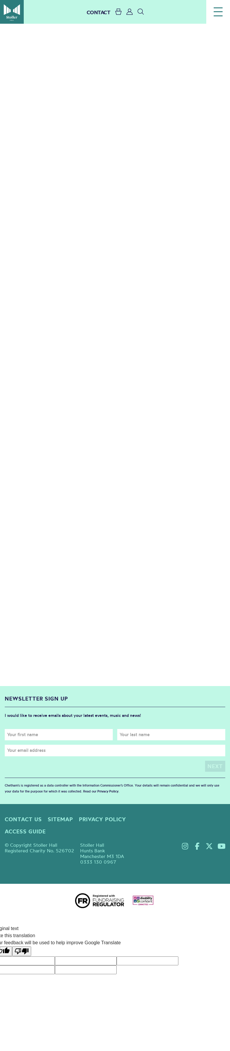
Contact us (23, 819)
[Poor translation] (21, 951)
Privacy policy (102, 819)
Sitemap (60, 819)
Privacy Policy (107, 791)
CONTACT (98, 12)
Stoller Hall (12, 12)
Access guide (25, 831)
